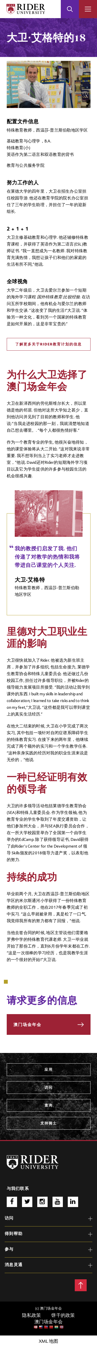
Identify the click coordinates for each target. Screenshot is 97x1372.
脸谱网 (12, 1202)
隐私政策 (31, 1315)
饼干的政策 (63, 1315)
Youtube (58, 1202)
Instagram (42, 1202)
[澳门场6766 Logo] (32, 1162)
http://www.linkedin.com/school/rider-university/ (73, 1202)
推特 (27, 1202)
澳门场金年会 (48, 1322)
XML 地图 (48, 1341)
